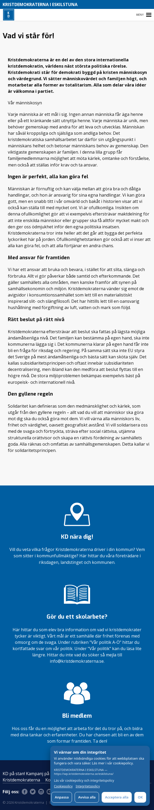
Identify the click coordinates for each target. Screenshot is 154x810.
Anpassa (62, 797)
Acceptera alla (116, 797)
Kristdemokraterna (21, 780)
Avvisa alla (87, 797)
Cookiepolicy (63, 786)
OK (140, 797)
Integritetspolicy (88, 786)
